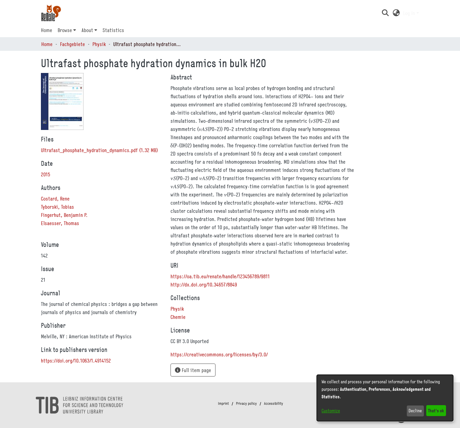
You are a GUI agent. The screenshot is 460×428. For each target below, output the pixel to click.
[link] (99, 150)
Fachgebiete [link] (72, 44)
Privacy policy (246, 403)
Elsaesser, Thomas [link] (60, 223)
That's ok (436, 410)
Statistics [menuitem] (113, 30)
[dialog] (385, 398)
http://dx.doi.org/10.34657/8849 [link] (203, 284)
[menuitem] (67, 30)
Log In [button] (409, 13)
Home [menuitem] (46, 30)
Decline (415, 410)
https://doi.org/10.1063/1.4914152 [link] (76, 360)
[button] (385, 13)
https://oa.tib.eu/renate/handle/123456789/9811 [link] (220, 276)
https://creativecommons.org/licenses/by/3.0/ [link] (219, 354)
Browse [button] (65, 30)
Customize (331, 410)
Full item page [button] (193, 370)
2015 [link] (45, 174)
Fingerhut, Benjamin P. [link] (64, 215)
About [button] (87, 30)
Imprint (223, 403)
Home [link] (47, 44)
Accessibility (273, 403)
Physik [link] (99, 44)
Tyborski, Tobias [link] (57, 207)
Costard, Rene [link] (55, 198)
